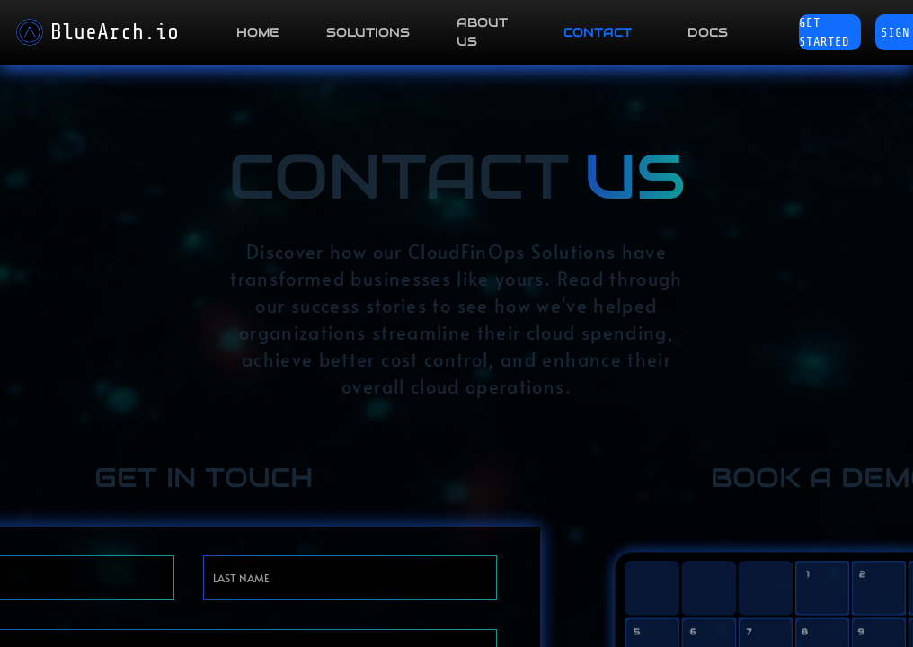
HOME (257, 32)
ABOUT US (482, 31)
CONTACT (597, 32)
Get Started (824, 32)
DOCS (707, 32)
